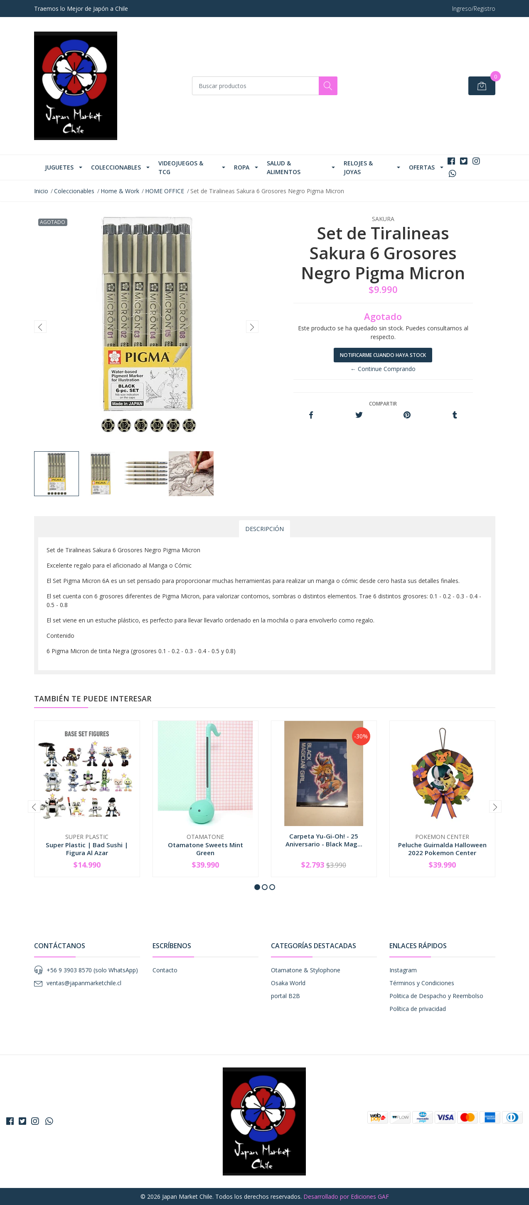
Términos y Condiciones (421, 983)
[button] (257, 887)
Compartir (383, 403)
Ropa (241, 167)
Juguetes (59, 167)
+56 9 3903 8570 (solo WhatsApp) (92, 970)
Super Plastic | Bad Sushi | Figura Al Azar (87, 848)
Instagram (403, 970)
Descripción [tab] (264, 529)
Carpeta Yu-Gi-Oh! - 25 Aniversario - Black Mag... (323, 840)
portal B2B (285, 996)
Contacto (165, 970)
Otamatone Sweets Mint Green (205, 848)
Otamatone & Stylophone (305, 970)
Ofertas (422, 167)
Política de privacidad (417, 1009)
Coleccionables (116, 167)
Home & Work (120, 191)
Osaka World (288, 983)
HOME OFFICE (164, 191)
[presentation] (40, 326)
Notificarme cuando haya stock (383, 355)
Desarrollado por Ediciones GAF (346, 1196)
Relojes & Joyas (358, 167)
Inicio (41, 191)
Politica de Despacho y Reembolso (436, 996)
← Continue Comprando (383, 369)
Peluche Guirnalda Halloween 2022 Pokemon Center (442, 848)
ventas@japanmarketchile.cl (84, 983)
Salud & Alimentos (283, 167)
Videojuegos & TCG (180, 167)
